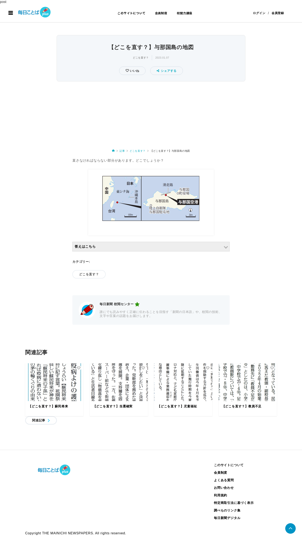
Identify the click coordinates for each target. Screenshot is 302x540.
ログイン (259, 13)
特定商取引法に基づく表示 (234, 503)
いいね (134, 70)
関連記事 (38, 420)
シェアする (167, 70)
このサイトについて (131, 13)
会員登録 (278, 13)
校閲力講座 (184, 13)
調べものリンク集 (227, 510)
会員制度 (161, 13)
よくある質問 (224, 480)
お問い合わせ (224, 487)
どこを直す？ (141, 57)
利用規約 (220, 495)
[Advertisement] (151, 114)
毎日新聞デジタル (227, 518)
